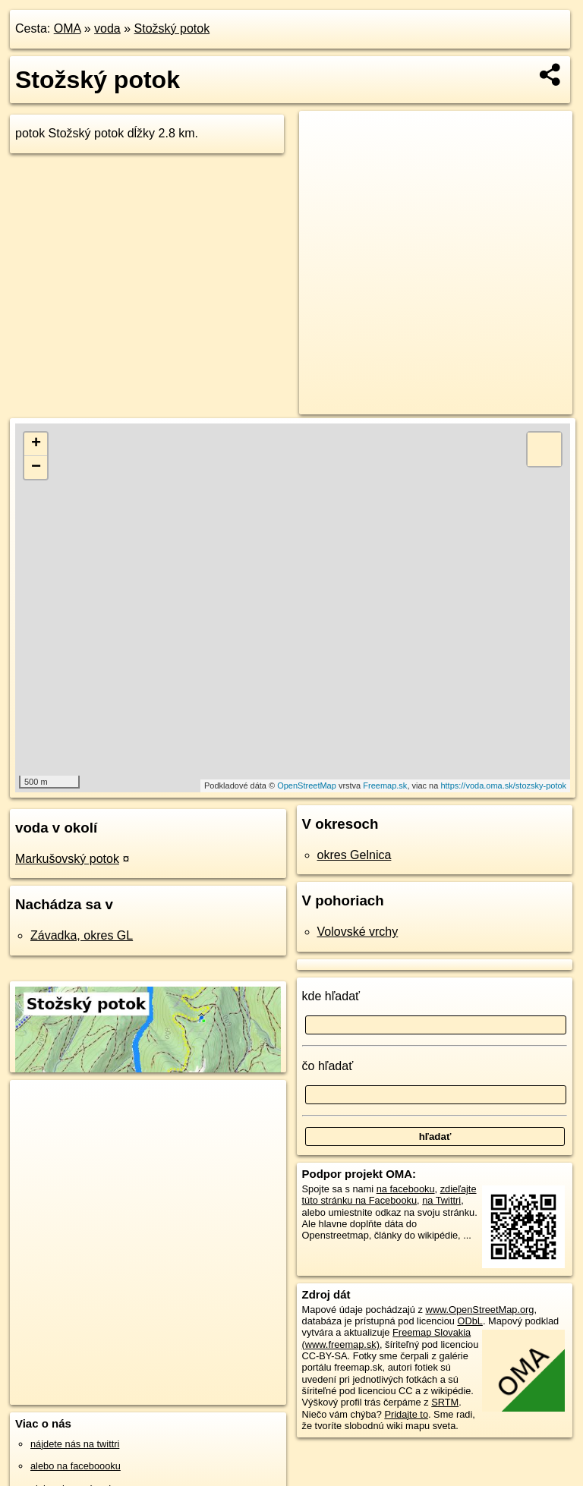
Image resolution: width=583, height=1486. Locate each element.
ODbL (469, 1321)
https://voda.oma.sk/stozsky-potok (503, 785)
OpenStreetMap (306, 785)
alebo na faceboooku (75, 1466)
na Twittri (441, 1200)
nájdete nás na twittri (74, 1444)
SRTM (445, 1402)
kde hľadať (331, 996)
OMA (67, 28)
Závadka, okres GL (81, 935)
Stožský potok (172, 28)
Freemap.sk (385, 785)
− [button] (36, 467)
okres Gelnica (354, 854)
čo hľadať (328, 1065)
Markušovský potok (67, 858)
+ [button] (36, 444)
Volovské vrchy (358, 931)
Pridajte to (406, 1414)
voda (107, 28)
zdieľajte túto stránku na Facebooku (389, 1194)
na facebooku (406, 1189)
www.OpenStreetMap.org (479, 1309)
